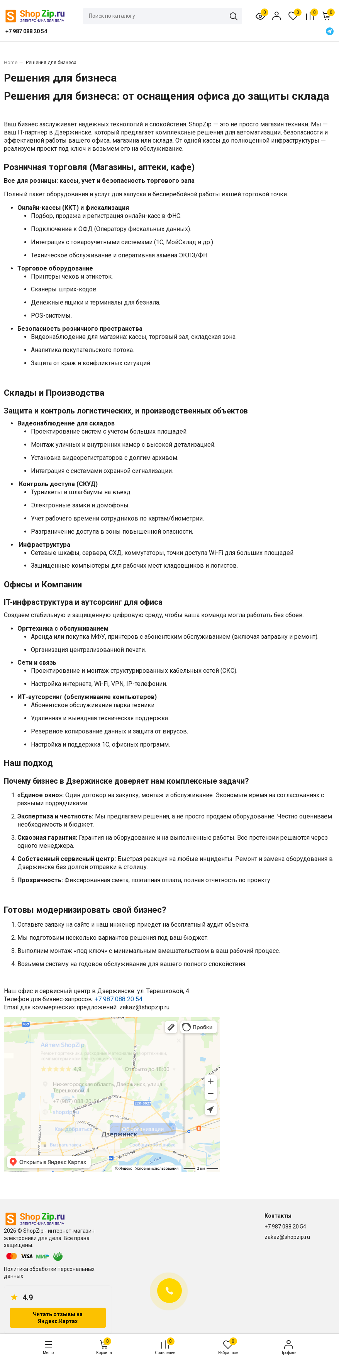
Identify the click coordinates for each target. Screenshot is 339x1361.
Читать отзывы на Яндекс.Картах (58, 1317)
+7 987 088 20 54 (118, 999)
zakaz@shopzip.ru (287, 1237)
